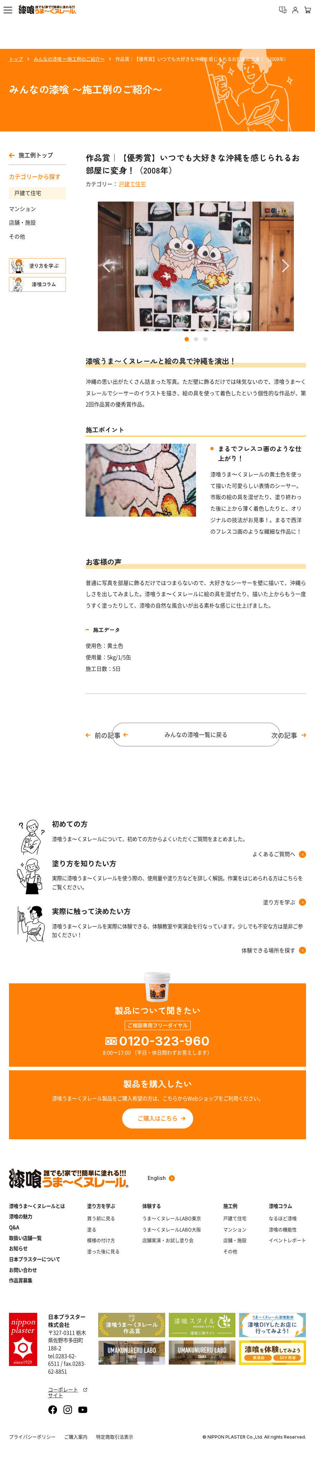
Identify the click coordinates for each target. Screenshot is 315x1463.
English (161, 1178)
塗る (91, 1229)
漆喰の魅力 (20, 1216)
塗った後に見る (103, 1251)
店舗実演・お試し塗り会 (168, 1240)
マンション (22, 209)
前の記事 (107, 735)
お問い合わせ (23, 1269)
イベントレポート (287, 1240)
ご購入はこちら (158, 1118)
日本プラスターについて (34, 1259)
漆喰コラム (280, 1206)
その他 (17, 236)
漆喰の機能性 (283, 1229)
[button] (8, 10)
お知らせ (18, 1248)
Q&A (14, 1227)
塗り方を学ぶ (101, 1206)
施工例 (230, 1206)
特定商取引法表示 (114, 1436)
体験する (151, 1206)
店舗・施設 (22, 222)
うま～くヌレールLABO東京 (171, 1218)
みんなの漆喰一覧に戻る (196, 734)
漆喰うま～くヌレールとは (37, 1206)
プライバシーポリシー (32, 1436)
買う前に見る (101, 1218)
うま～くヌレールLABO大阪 (171, 1229)
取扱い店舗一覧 (25, 1237)
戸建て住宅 (27, 193)
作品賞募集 (20, 1280)
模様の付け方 (101, 1240)
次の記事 (284, 735)
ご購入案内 (75, 1436)
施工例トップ (31, 155)
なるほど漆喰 (283, 1218)
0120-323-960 (164, 1041)
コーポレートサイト (67, 1392)
